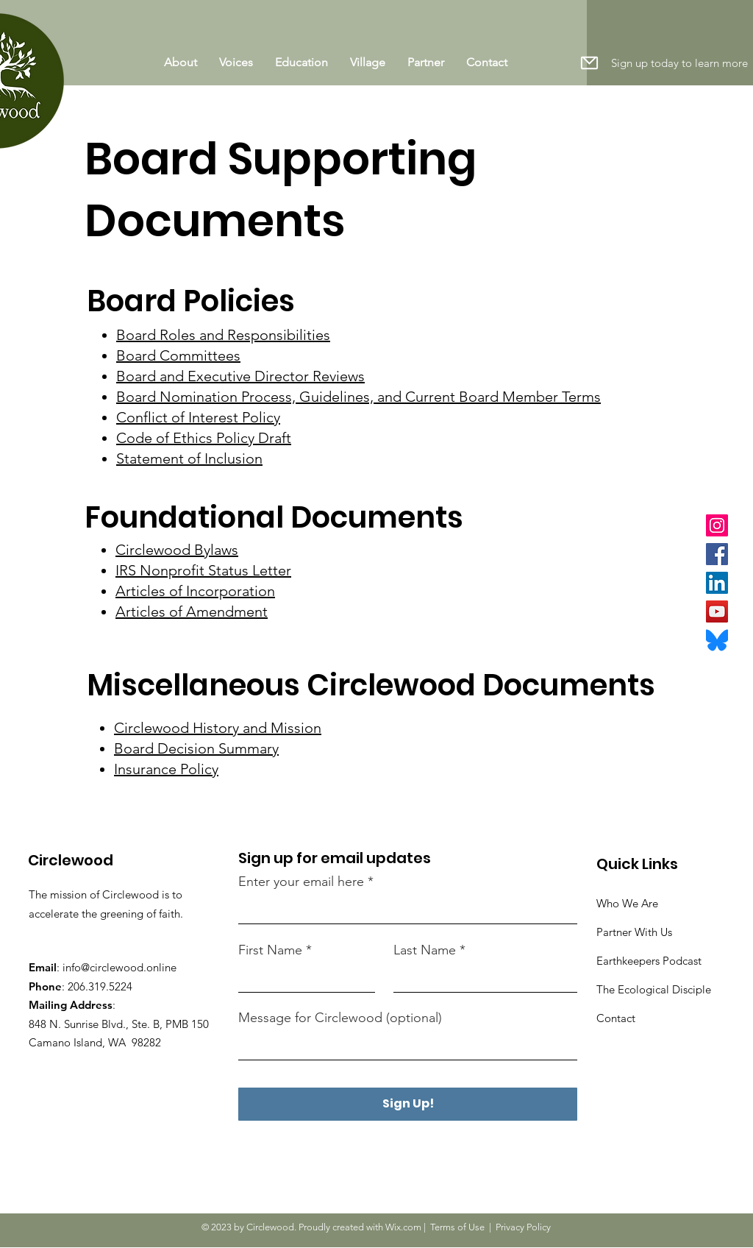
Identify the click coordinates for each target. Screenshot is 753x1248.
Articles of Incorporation (195, 591)
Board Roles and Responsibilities (223, 335)
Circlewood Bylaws (176, 550)
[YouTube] (717, 611)
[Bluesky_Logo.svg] (717, 640)
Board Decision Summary (196, 748)
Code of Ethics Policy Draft (203, 438)
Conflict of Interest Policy (198, 417)
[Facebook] (717, 554)
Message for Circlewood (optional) (340, 1017)
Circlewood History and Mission (217, 728)
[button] (589, 62)
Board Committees (178, 355)
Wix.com (403, 1227)
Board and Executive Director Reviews (240, 376)
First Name (270, 950)
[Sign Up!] (407, 1104)
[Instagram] (717, 525)
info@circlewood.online (119, 967)
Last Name (424, 950)
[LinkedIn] (717, 583)
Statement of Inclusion (189, 458)
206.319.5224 (100, 986)
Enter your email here (301, 881)
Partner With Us (634, 932)
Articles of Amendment (191, 611)
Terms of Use (457, 1227)
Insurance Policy (166, 769)
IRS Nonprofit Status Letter (203, 570)
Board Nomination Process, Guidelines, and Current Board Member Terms (358, 396)
